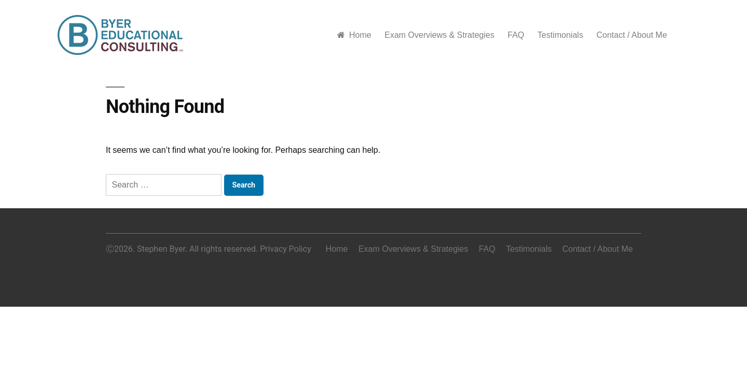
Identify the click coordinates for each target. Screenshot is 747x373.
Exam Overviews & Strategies (439, 35)
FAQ (515, 35)
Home (354, 35)
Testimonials (560, 35)
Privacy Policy (285, 249)
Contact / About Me (632, 35)
